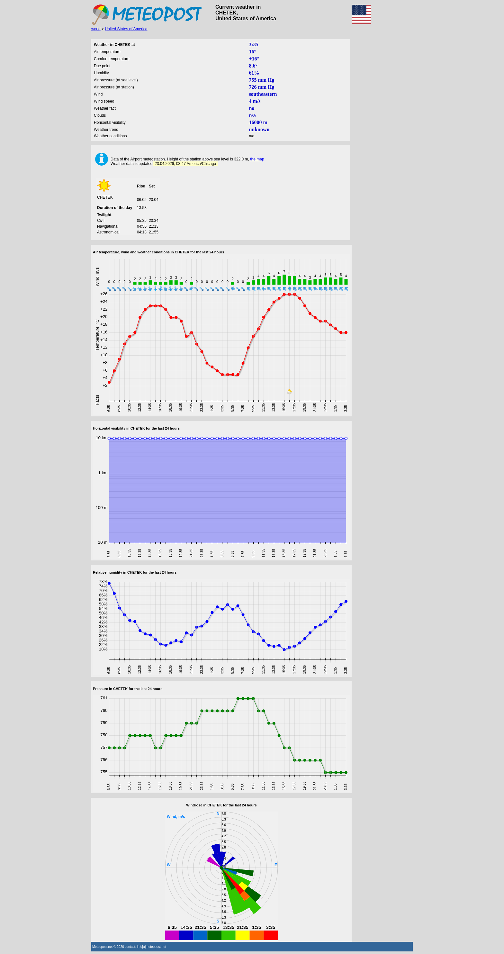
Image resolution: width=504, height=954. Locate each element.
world (96, 29)
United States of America (126, 29)
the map (257, 159)
